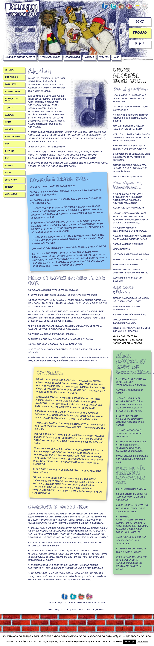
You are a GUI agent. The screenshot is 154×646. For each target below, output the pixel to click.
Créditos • (84, 610)
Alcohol (9, 70)
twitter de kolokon (113, 6)
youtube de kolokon (121, 6)
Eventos (104, 57)
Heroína (9, 187)
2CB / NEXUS (11, 77)
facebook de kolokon (104, 6)
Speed (8, 122)
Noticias (89, 57)
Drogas (140, 32)
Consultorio (73, 57)
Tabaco (8, 108)
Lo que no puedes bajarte (20, 57)
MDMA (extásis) (12, 137)
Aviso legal (11, 194)
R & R (140, 43)
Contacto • (70, 610)
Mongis (8, 165)
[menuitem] (138, 3)
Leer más (142, 642)
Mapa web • (98, 610)
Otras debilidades (50, 57)
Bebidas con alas (11, 100)
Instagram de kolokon (129, 6)
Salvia (8, 173)
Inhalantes (11, 180)
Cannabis (9, 115)
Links (116, 57)
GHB (7, 144)
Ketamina (9, 151)
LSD (7, 158)
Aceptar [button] (129, 642)
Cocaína (9, 129)
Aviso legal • (54, 610)
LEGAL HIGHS (11, 84)
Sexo (139, 21)
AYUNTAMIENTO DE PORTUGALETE (68, 603)
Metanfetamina (12, 92)
